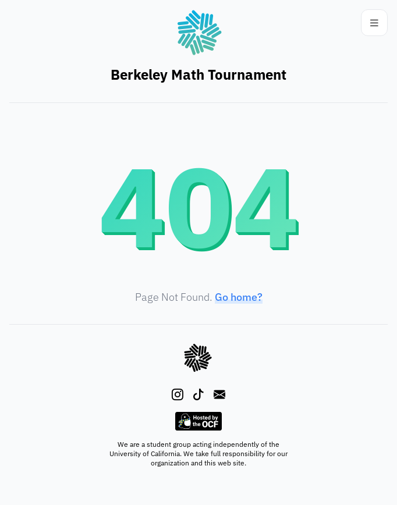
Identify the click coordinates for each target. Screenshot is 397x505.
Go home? (239, 297)
